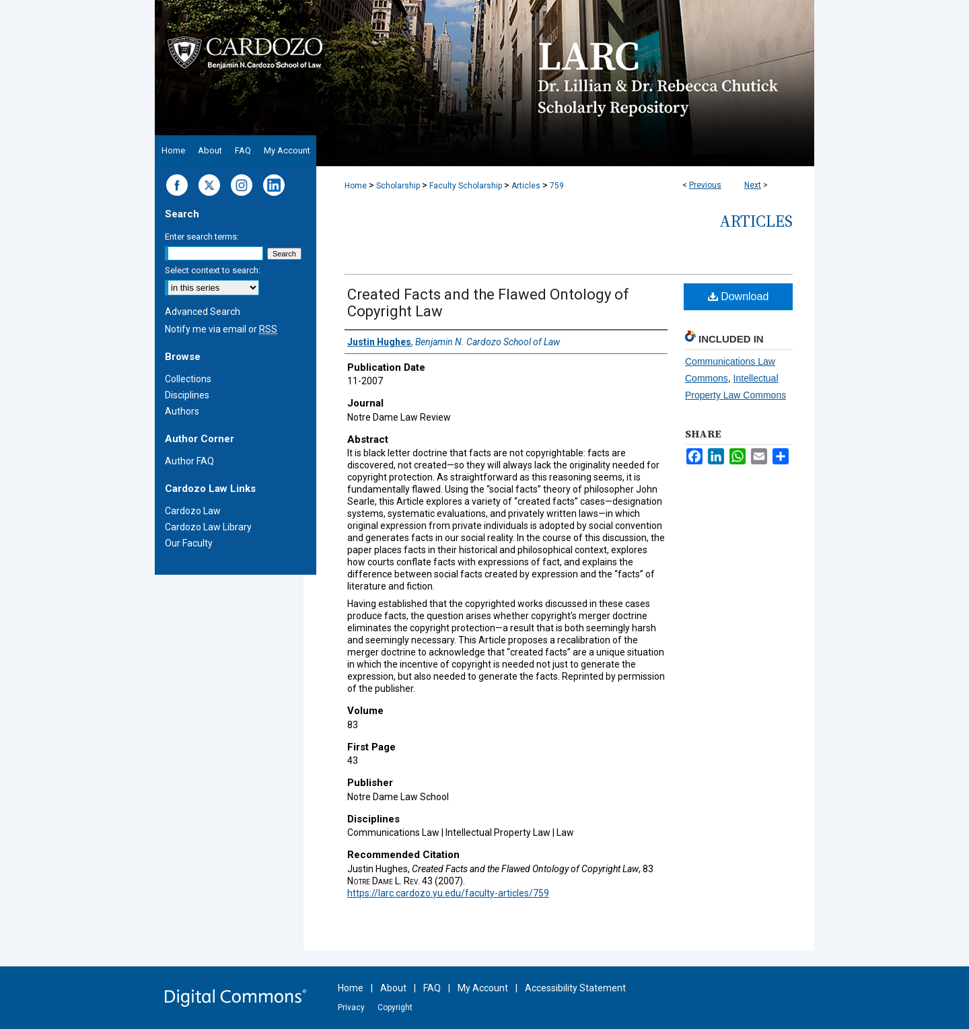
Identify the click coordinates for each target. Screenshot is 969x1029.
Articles (525, 185)
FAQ (432, 988)
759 (557, 185)
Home (356, 185)
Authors (182, 411)
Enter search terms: (202, 237)
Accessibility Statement (575, 988)
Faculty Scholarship (465, 185)
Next (752, 185)
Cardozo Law (193, 510)
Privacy (351, 1007)
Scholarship (398, 185)
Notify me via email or (221, 329)
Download (738, 296)
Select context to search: (212, 270)
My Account (483, 988)
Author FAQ (189, 461)
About (393, 988)
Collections (188, 379)
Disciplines (187, 395)
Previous (705, 185)
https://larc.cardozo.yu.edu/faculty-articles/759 (448, 893)
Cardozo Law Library (208, 527)
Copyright (395, 1007)
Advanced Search (202, 311)
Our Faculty (189, 543)
